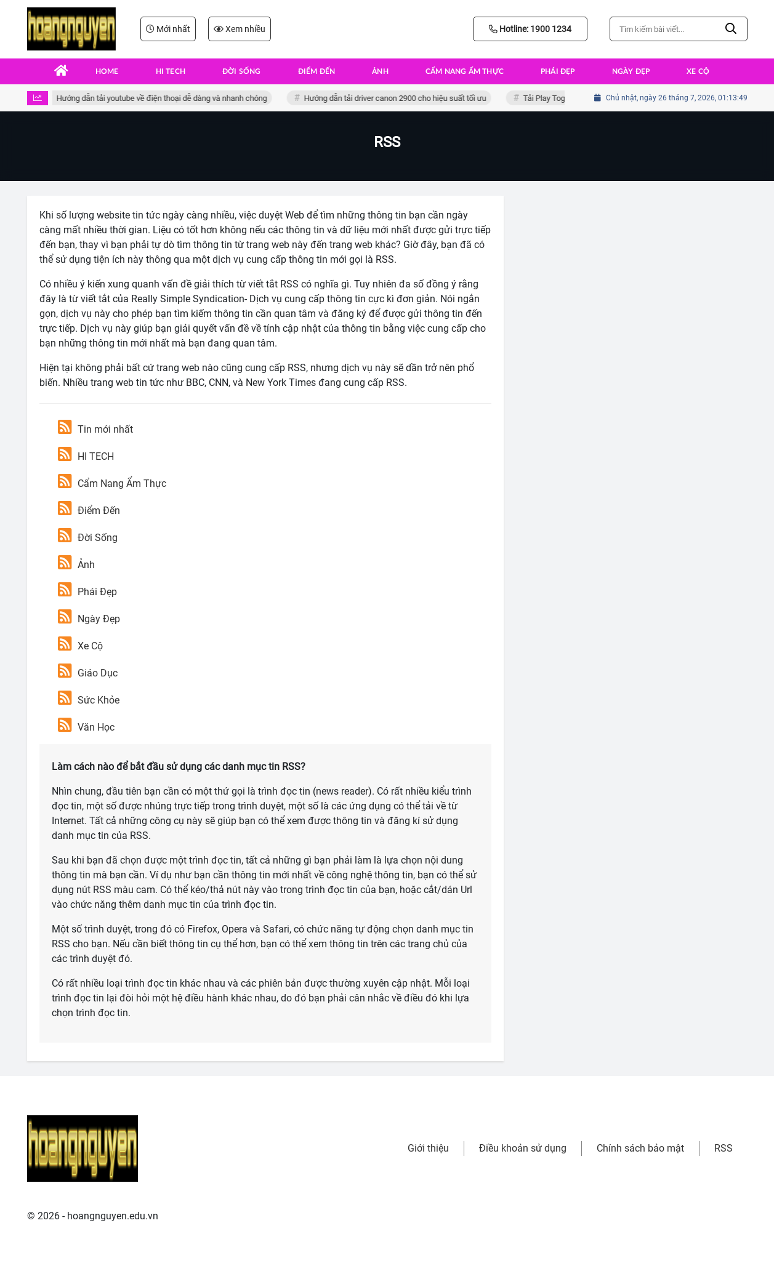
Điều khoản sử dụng (522, 1148)
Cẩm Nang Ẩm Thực (112, 483)
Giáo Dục (88, 673)
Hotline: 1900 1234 (530, 29)
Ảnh (76, 565)
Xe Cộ (80, 646)
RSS (723, 1148)
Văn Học (86, 727)
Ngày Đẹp (89, 619)
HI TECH (86, 456)
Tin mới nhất (95, 429)
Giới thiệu (428, 1148)
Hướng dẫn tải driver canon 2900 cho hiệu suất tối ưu (397, 98)
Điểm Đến (89, 510)
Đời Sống (88, 537)
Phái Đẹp (87, 592)
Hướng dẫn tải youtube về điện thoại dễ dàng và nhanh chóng (163, 98)
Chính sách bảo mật (640, 1148)
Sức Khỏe (88, 700)
